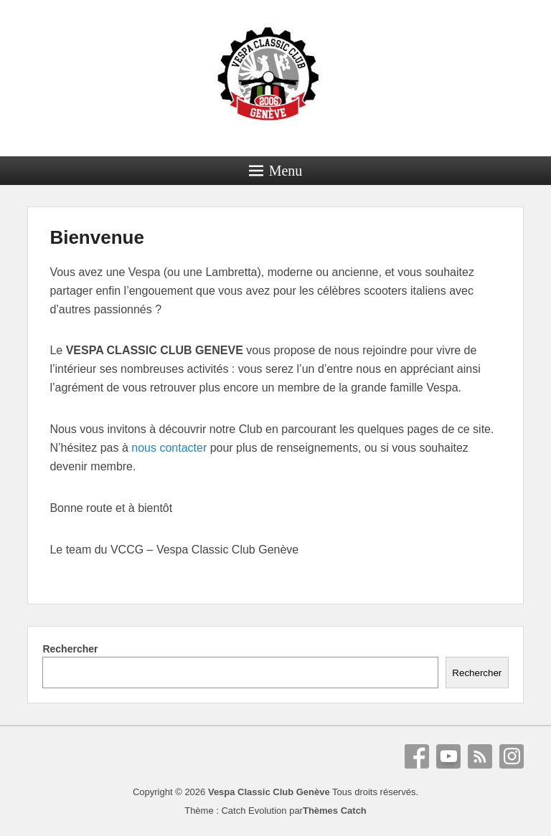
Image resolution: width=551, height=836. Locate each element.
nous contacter (169, 448)
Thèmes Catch (335, 810)
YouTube (448, 756)
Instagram (511, 756)
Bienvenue (97, 237)
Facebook (417, 756)
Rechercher (70, 649)
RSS (480, 756)
